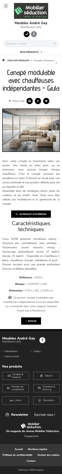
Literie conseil (11, 356)
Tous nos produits (18, 61)
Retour (31, 321)
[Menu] (6, 6)
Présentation (11, 351)
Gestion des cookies (48, 455)
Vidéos (37, 351)
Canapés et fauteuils (43, 60)
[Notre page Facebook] (34, 34)
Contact (31, 461)
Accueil (19, 449)
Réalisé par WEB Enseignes (31, 470)
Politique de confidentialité (17, 455)
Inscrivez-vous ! (44, 414)
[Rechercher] (55, 43)
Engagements (31, 436)
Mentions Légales (37, 449)
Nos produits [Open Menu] (31, 52)
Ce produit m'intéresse (31, 214)
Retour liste (16, 101)
